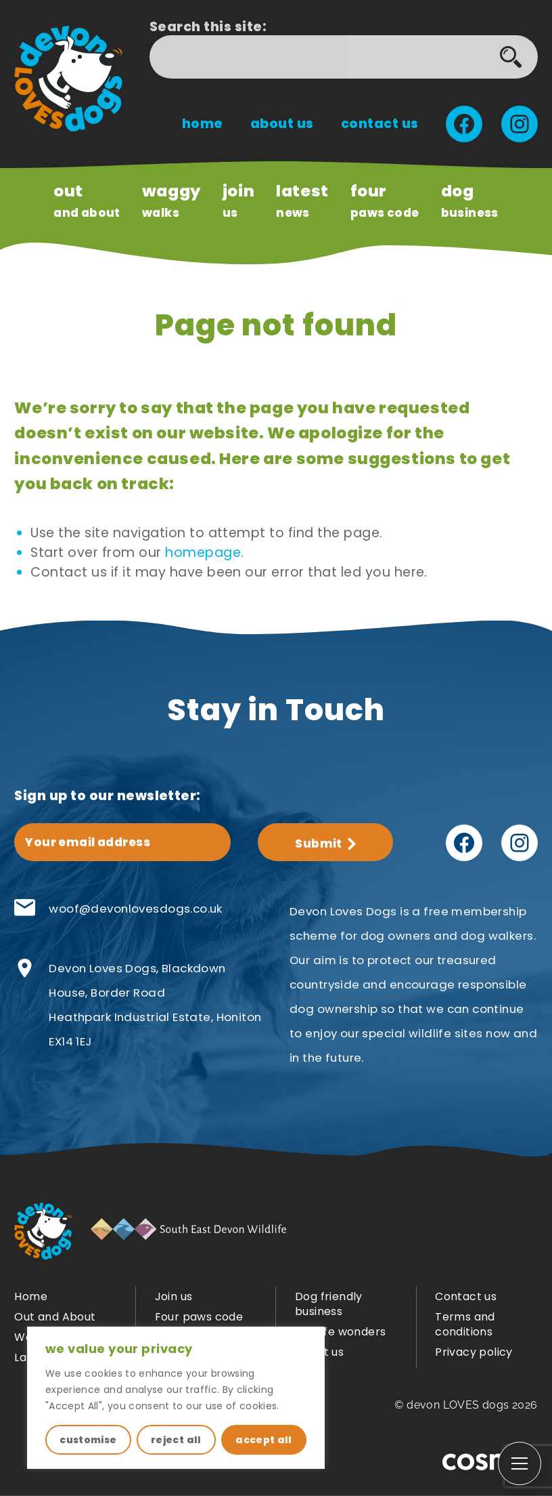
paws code (384, 200)
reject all (176, 1440)
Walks (171, 200)
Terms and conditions (465, 1324)
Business (470, 200)
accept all (263, 1440)
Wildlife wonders (340, 1331)
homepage (203, 552)
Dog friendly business (329, 1304)
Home (202, 124)
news (302, 200)
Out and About (54, 1317)
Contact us (380, 124)
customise (88, 1440)
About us (282, 124)
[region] (176, 1398)
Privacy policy (474, 1352)
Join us (174, 1296)
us (238, 200)
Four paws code (199, 1317)
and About (86, 200)
